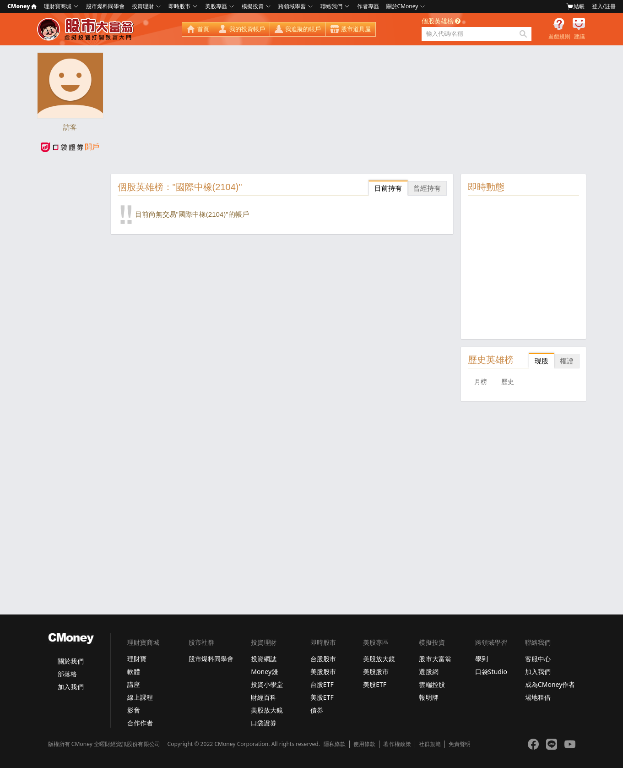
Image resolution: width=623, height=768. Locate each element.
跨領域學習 (292, 6)
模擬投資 (253, 6)
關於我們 (70, 661)
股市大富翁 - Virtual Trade (86, 29)
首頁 (203, 29)
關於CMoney (402, 6)
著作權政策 (397, 744)
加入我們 (70, 686)
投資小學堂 (267, 684)
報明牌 (428, 697)
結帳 (575, 6)
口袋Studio (491, 671)
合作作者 (140, 723)
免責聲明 (460, 744)
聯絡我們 (331, 6)
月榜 (480, 381)
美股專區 (216, 6)
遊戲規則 (559, 36)
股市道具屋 (356, 29)
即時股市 (179, 6)
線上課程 (140, 697)
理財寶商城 (57, 6)
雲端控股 (431, 684)
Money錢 (264, 671)
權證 (567, 361)
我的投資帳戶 (247, 29)
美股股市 (323, 671)
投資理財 (143, 6)
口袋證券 (263, 723)
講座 (133, 684)
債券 (316, 710)
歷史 (507, 381)
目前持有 (388, 188)
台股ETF (322, 684)
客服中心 (538, 658)
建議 (579, 36)
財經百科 (263, 697)
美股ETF (322, 697)
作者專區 (368, 6)
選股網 (428, 671)
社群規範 (430, 744)
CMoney (22, 6)
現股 (541, 361)
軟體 (133, 671)
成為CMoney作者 (550, 684)
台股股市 (323, 658)
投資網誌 (263, 658)
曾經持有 (427, 188)
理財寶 (136, 658)
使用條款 (364, 744)
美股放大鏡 (267, 710)
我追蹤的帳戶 (303, 29)
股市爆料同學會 (105, 6)
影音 (133, 710)
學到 (481, 658)
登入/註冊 (604, 6)
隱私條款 (335, 744)
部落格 (67, 673)
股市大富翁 (435, 658)
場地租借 (538, 697)
